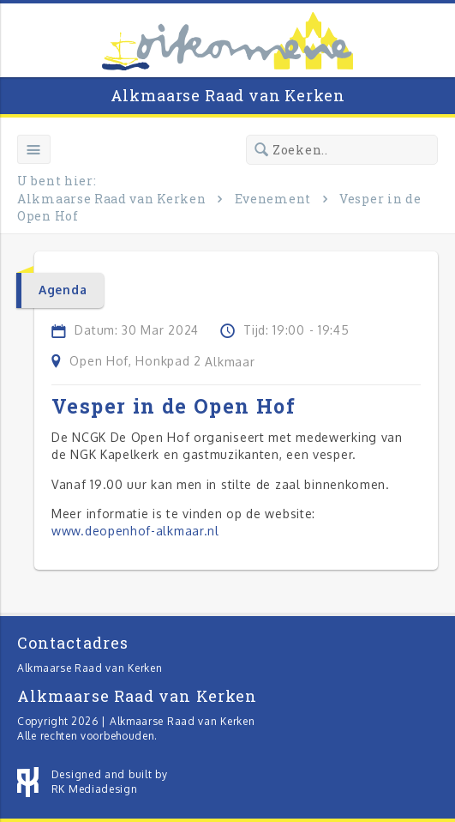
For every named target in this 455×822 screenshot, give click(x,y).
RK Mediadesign (94, 789)
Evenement (273, 198)
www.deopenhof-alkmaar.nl (135, 530)
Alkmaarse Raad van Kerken (228, 95)
